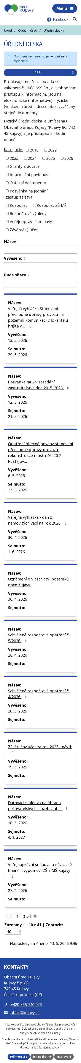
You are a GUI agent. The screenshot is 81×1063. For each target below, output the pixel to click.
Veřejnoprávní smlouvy (31, 221)
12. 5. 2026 (17, 402)
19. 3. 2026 (17, 767)
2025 (50, 158)
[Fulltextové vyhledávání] (75, 19)
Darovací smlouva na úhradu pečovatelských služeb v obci (39, 805)
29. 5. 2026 (17, 354)
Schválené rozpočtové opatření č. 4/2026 (39, 693)
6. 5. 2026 (16, 475)
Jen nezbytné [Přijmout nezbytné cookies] (42, 1056)
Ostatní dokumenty (28, 182)
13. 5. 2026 (17, 340)
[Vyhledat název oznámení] (40, 249)
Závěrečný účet (24, 229)
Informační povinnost (30, 174)
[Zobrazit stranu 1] (17, 916)
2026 (68, 158)
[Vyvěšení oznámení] (40, 266)
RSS (54, 72)
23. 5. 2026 (17, 489)
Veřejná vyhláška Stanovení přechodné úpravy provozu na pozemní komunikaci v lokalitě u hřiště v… (38, 317)
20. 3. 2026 (17, 711)
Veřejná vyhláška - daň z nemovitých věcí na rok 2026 (38, 520)
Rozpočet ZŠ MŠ (52, 205)
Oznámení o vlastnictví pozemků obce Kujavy (38, 581)
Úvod (8, 30)
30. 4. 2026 (17, 537)
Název (10, 241)
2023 (14, 158)
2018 (34, 150)
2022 (52, 150)
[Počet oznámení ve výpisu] (13, 932)
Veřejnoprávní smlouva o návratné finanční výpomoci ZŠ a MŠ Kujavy (40, 870)
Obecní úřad (27, 30)
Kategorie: (13, 149)
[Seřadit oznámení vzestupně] (18, 240)
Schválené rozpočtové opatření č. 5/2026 (39, 637)
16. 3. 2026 (17, 822)
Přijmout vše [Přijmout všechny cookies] (18, 1056)
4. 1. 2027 (16, 837)
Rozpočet (18, 205)
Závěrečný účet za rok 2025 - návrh (40, 749)
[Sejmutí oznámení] (40, 283)
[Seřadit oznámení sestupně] (18, 242)
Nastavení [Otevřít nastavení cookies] (64, 1056)
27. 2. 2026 (17, 890)
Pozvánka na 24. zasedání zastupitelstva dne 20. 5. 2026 (39, 384)
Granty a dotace (25, 166)
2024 (32, 158)
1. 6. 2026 (16, 551)
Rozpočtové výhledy (28, 213)
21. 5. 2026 (17, 416)
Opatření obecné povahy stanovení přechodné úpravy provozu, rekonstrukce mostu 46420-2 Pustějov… (40, 452)
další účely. (54, 1033)
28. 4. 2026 (17, 655)
